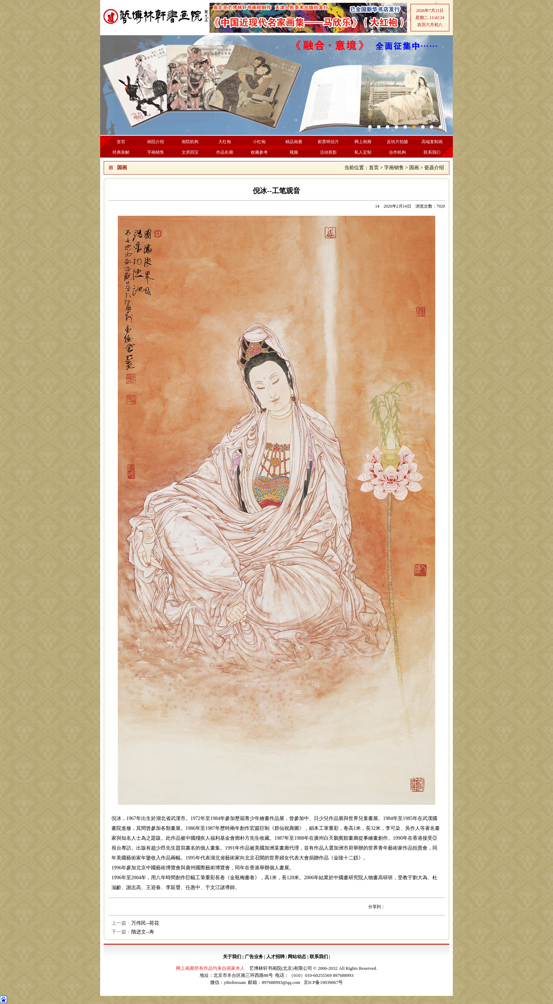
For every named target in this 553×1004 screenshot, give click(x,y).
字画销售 (394, 167)
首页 (374, 167)
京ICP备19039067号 (323, 982)
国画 (414, 167)
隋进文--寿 (142, 932)
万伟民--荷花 (145, 923)
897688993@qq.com (281, 982)
